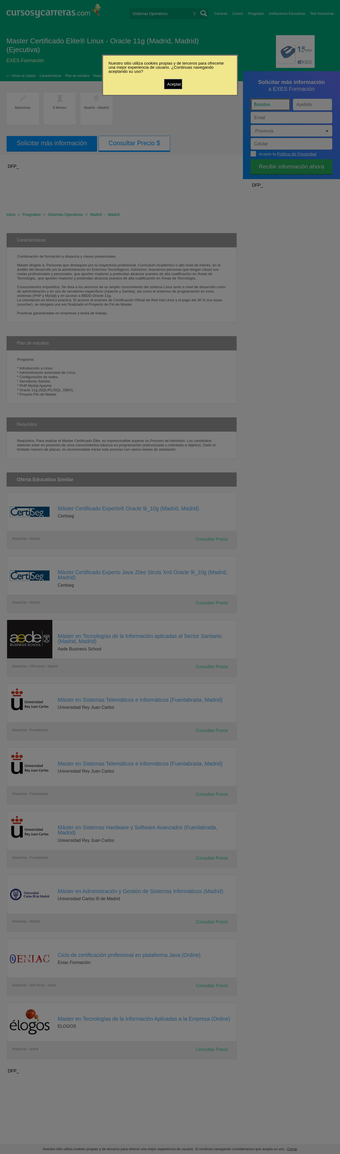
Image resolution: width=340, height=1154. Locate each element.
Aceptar (174, 84)
